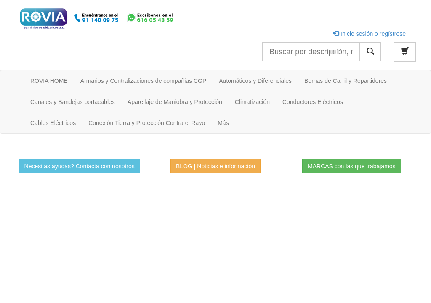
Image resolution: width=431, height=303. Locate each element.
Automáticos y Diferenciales (255, 80)
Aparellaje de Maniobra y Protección (175, 101)
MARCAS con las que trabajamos (352, 166)
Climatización (252, 101)
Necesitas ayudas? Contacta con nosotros (79, 166)
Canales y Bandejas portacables (72, 101)
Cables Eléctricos (53, 123)
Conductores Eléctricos (312, 101)
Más (223, 123)
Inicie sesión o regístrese (369, 33)
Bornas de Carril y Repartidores (345, 80)
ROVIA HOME (49, 80)
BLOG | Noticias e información (215, 166)
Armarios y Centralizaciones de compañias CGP (143, 80)
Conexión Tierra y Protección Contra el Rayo (146, 123)
